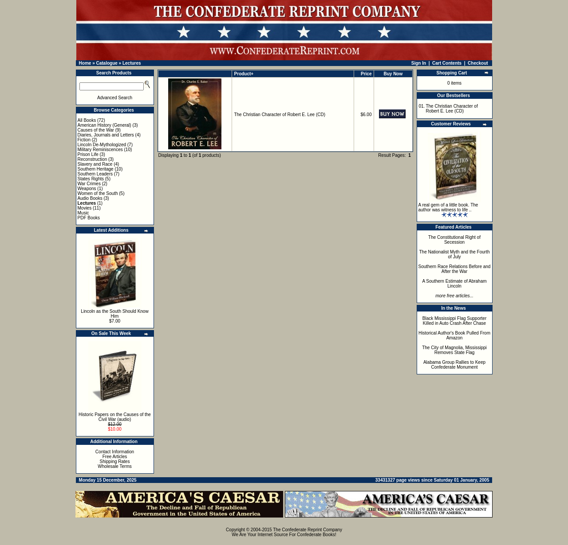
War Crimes (89, 183)
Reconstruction (92, 159)
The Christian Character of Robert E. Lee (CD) (279, 114)
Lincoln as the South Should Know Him (114, 314)
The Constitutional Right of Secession (454, 240)
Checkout (478, 63)
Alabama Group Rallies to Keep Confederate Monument (454, 365)
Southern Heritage (96, 169)
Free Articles (115, 456)
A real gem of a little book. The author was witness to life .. (448, 207)
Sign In (418, 63)
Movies (85, 208)
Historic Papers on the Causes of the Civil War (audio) (115, 417)
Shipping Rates (115, 461)
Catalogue (106, 63)
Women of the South (98, 193)
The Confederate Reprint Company (307, 529)
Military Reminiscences (100, 149)
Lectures (131, 63)
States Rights (91, 178)
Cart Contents (447, 63)
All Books (87, 120)
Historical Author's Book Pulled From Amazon (454, 335)
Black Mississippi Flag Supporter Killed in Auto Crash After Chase (454, 321)
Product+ (244, 73)
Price (366, 73)
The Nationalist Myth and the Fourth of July (454, 254)
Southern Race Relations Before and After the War (454, 269)
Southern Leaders (95, 173)
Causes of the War (96, 130)
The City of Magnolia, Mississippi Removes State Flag (454, 350)
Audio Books (90, 198)
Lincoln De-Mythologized (102, 144)
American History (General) (104, 125)
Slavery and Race (95, 164)
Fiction (84, 139)
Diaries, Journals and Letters (106, 134)
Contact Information (114, 451)
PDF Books (89, 217)
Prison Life (88, 154)
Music (83, 212)
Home (85, 63)
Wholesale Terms (115, 466)
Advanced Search (114, 97)
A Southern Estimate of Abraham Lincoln (454, 283)
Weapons (87, 188)
